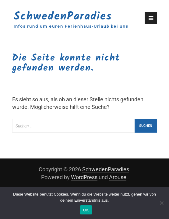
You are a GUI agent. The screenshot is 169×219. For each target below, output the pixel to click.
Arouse (117, 177)
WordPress (84, 177)
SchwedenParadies (63, 16)
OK (86, 210)
